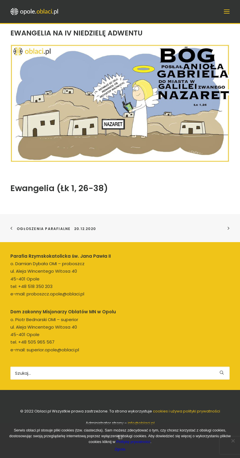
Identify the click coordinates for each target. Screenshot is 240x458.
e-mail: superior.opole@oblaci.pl (44, 350)
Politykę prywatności (133, 442)
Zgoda (120, 449)
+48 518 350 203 (35, 286)
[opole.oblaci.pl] (36, 11)
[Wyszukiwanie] (120, 373)
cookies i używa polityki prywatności (186, 411)
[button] (221, 372)
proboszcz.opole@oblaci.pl (55, 294)
